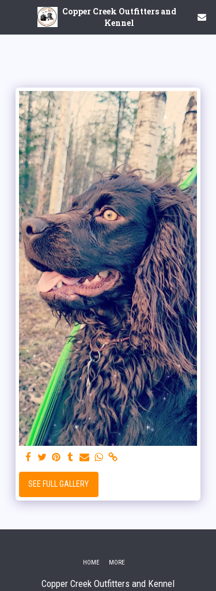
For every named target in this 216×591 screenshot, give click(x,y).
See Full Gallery (58, 483)
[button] (12, 17)
